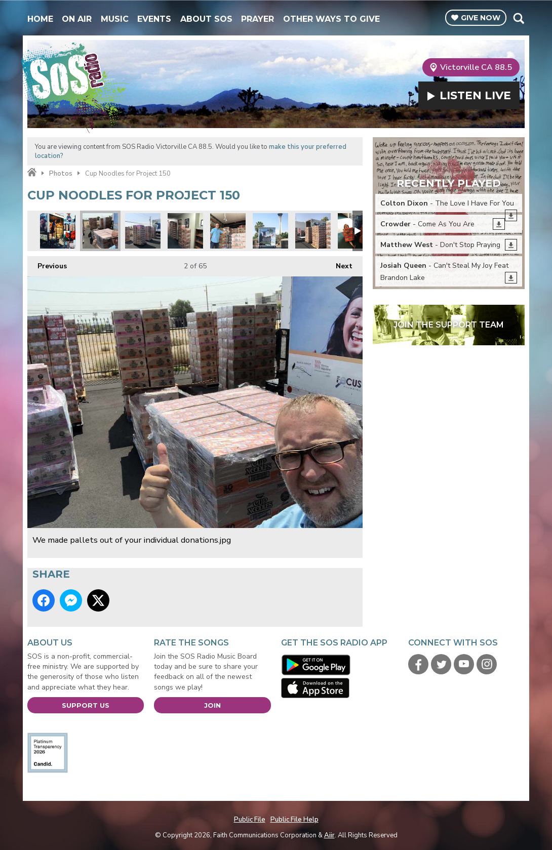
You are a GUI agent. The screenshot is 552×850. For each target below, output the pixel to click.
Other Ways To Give (331, 19)
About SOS (206, 19)
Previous (47, 263)
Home (40, 19)
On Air (77, 19)
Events (154, 19)
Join (212, 705)
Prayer (257, 19)
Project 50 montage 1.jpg (57, 231)
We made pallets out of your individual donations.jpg (100, 231)
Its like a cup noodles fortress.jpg (313, 231)
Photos (60, 173)
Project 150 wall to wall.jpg (185, 231)
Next (339, 263)
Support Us (85, 705)
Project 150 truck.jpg (270, 231)
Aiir (329, 835)
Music (115, 19)
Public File (249, 819)
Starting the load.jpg (228, 231)
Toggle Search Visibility (518, 18)
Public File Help (294, 819)
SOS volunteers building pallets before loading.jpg (143, 231)
